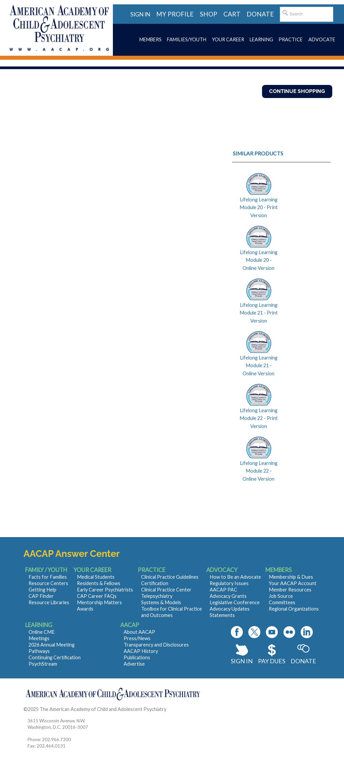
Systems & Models (161, 602)
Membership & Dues (291, 577)
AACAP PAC (223, 589)
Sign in (140, 14)
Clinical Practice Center (166, 589)
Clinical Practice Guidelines (170, 577)
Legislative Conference (235, 602)
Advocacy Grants (228, 596)
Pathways (39, 651)
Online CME (42, 632)
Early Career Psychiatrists (105, 589)
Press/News (137, 638)
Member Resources (290, 589)
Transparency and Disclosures (156, 645)
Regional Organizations (294, 609)
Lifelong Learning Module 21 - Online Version (258, 365)
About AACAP (139, 632)
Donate (303, 661)
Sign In (242, 661)
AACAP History (141, 651)
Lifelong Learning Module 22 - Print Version (259, 418)
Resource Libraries (49, 602)
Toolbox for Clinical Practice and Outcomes (171, 612)
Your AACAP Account (292, 583)
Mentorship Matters (99, 602)
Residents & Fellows (98, 583)
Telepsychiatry (156, 596)
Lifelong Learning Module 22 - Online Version (258, 471)
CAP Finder (41, 596)
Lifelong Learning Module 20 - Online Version (258, 260)
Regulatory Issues (229, 583)
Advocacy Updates (230, 609)
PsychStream (43, 664)
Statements (222, 615)
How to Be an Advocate (235, 577)
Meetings (39, 638)
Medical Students (96, 577)
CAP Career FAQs (97, 596)
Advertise (134, 664)
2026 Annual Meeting (52, 645)
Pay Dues (271, 661)
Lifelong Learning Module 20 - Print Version (259, 207)
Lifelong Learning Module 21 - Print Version (259, 313)
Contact (176, 709)
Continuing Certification (55, 657)
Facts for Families (48, 577)
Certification (154, 583)
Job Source (281, 596)
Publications (137, 657)
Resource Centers (48, 583)
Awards (85, 609)
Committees (282, 602)
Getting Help (42, 589)
